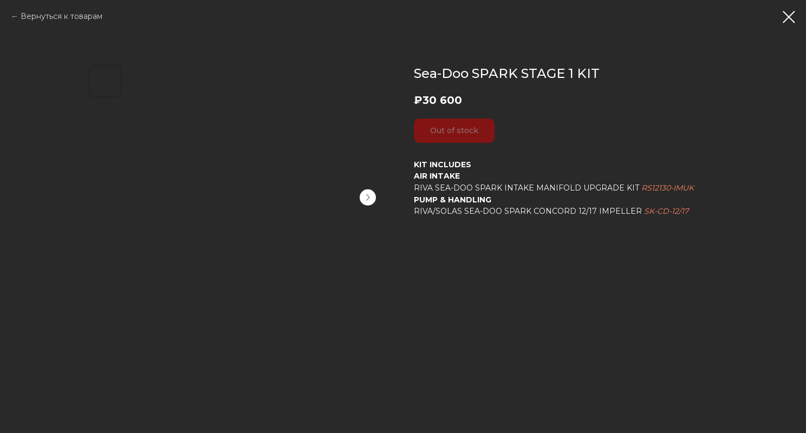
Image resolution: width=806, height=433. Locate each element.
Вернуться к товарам (61, 16)
